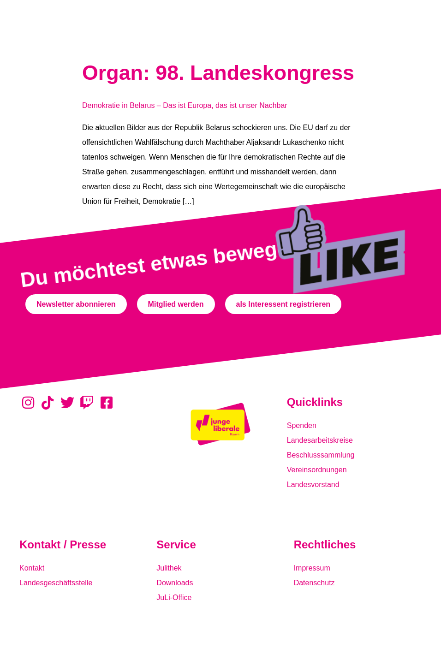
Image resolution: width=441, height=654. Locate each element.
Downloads (174, 583)
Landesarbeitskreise (320, 440)
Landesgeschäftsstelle (55, 583)
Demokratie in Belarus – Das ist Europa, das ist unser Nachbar (184, 105)
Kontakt (31, 568)
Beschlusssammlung (321, 455)
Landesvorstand (313, 484)
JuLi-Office (173, 597)
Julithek (168, 568)
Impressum (312, 568)
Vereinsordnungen (317, 470)
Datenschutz (314, 583)
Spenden (301, 425)
